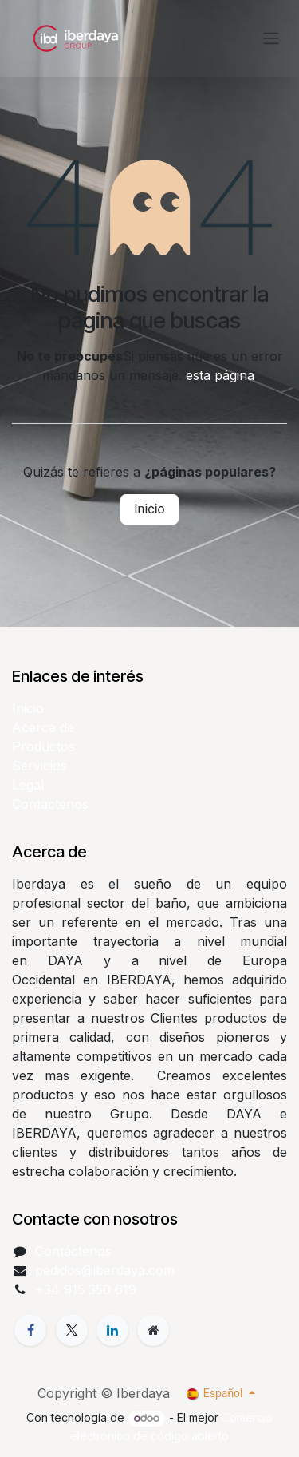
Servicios (39, 766)
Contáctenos (50, 804)
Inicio (149, 509)
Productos (43, 746)
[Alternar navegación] (271, 38)
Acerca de (43, 727)
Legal (28, 785)
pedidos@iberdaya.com (105, 1270)
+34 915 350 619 (85, 1289)
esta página (220, 375)
